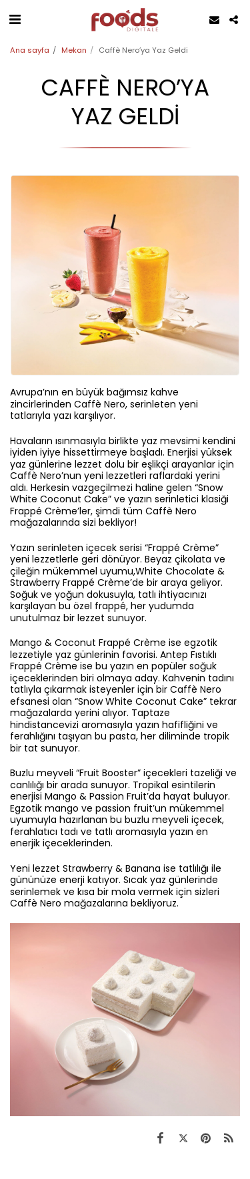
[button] (14, 19)
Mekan (74, 50)
